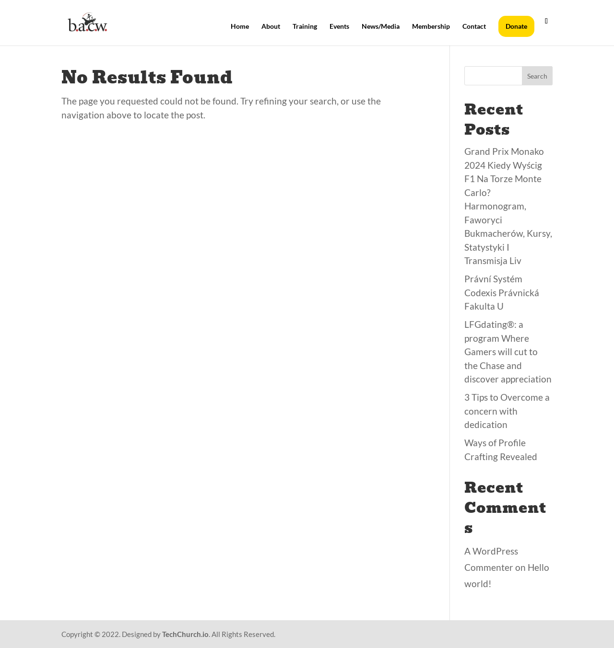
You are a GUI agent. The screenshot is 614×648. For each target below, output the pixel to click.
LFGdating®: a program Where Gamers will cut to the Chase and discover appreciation (508, 351)
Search (537, 76)
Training (305, 26)
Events (339, 26)
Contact (474, 26)
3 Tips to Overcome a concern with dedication (507, 411)
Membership (431, 26)
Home (240, 26)
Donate (516, 26)
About (270, 26)
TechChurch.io (185, 634)
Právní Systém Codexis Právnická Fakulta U (501, 292)
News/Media (381, 26)
